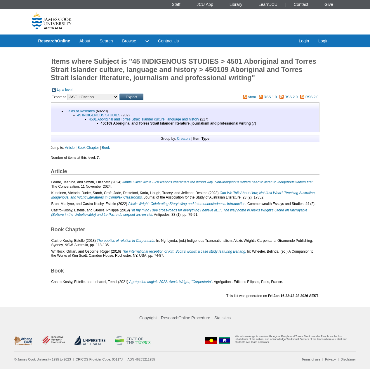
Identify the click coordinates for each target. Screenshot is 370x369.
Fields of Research (80, 111)
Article (69, 148)
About (85, 41)
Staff (176, 4)
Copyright (148, 317)
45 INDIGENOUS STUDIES (99, 115)
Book (106, 148)
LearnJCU (267, 4)
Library (236, 4)
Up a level (64, 90)
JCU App (205, 4)
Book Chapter (88, 148)
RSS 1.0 (270, 97)
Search (106, 41)
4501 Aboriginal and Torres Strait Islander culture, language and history (144, 119)
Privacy (330, 359)
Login (304, 41)
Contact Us (168, 41)
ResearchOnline (54, 41)
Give (328, 4)
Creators (183, 139)
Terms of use (311, 359)
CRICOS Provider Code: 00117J (99, 359)
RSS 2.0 (291, 97)
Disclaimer (348, 359)
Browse (129, 41)
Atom (252, 97)
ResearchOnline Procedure (185, 317)
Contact (301, 4)
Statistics (222, 317)
